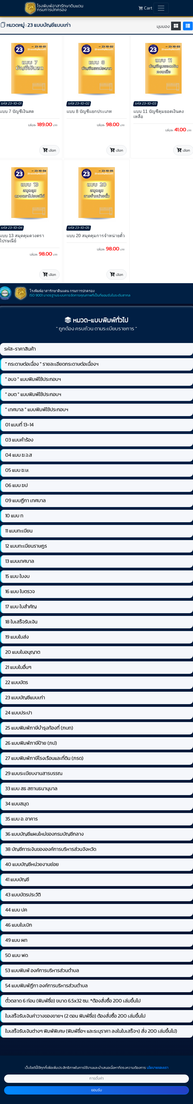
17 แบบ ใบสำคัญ (21, 607)
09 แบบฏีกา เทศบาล (25, 500)
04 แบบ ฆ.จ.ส (18, 455)
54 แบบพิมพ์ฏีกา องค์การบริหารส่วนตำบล (46, 986)
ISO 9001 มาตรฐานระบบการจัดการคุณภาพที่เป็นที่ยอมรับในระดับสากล (80, 295)
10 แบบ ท (14, 516)
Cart (145, 8)
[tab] (176, 26)
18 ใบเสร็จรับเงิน (21, 622)
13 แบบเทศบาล (19, 561)
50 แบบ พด (16, 955)
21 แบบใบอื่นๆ (18, 667)
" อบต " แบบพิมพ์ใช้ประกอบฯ (33, 394)
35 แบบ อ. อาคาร (21, 819)
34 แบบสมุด (17, 804)
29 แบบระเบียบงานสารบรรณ (33, 773)
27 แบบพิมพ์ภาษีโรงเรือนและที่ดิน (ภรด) (44, 758)
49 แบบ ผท (16, 940)
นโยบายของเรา (157, 1068)
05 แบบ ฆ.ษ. (17, 470)
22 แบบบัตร (16, 682)
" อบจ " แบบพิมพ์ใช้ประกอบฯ (33, 379)
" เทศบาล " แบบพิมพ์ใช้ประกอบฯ (36, 409)
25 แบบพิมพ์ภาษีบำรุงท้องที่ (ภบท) (39, 728)
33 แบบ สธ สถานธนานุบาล (31, 788)
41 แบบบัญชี (17, 879)
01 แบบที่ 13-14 (19, 425)
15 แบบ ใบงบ (17, 576)
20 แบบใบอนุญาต (22, 652)
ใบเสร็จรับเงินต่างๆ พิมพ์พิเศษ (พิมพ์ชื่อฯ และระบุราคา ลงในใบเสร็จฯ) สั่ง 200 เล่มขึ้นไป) (91, 1031)
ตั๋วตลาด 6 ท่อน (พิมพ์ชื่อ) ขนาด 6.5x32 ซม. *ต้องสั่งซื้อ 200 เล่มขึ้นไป (72, 1001)
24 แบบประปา (18, 713)
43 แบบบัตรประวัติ (23, 895)
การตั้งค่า (96, 1078)
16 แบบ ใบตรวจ (20, 591)
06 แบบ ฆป (16, 485)
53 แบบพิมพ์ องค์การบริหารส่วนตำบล (42, 970)
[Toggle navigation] (161, 8)
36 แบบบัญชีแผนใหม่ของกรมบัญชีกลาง (44, 834)
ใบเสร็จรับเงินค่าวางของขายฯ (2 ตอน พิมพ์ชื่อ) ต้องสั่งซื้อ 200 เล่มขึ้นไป (75, 1016)
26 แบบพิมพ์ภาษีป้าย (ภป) (31, 743)
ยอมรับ (96, 1090)
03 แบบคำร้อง (19, 440)
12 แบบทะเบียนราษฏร (26, 546)
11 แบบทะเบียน (18, 531)
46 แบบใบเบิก (18, 925)
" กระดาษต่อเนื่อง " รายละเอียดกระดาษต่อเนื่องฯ (52, 364)
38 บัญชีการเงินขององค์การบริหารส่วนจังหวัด (50, 849)
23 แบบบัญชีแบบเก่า (25, 697)
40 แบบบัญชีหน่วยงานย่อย (32, 864)
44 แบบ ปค (16, 910)
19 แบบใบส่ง (17, 637)
